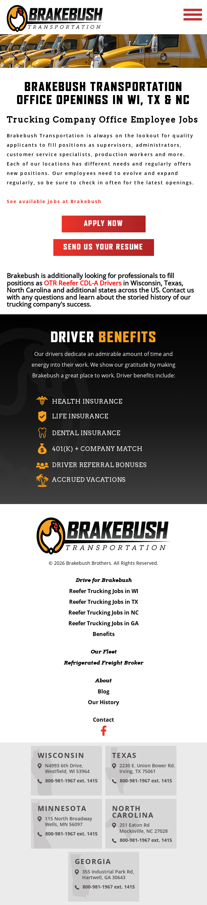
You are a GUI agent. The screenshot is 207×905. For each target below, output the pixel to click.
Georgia (93, 861)
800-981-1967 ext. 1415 (71, 780)
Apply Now (103, 224)
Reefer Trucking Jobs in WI (103, 591)
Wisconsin (61, 755)
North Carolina (133, 812)
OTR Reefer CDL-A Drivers (82, 282)
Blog (103, 691)
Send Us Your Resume (103, 247)
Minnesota (62, 808)
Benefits (104, 634)
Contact (103, 719)
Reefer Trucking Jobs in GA (103, 623)
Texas (124, 755)
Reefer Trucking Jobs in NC (103, 612)
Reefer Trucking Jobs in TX (103, 601)
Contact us (178, 290)
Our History (103, 702)
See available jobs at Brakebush (54, 201)
